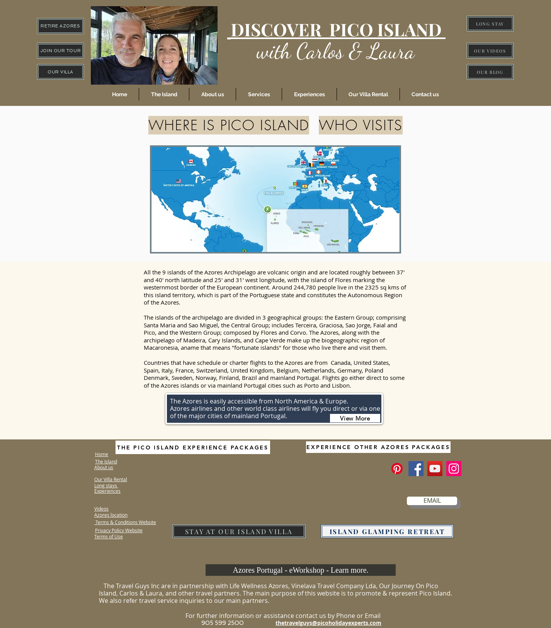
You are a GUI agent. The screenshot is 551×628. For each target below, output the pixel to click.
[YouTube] (434, 468)
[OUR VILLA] (60, 72)
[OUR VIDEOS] (490, 50)
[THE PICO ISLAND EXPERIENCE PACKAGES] (193, 447)
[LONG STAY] (490, 23)
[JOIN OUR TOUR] (60, 50)
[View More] (355, 418)
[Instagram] (453, 468)
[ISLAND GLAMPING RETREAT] (387, 531)
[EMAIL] (432, 501)
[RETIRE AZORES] (60, 26)
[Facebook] (415, 468)
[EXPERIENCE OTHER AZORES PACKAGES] (378, 447)
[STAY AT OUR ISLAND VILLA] (238, 531)
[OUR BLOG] (490, 72)
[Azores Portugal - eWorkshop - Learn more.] (301, 570)
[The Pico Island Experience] (397, 468)
